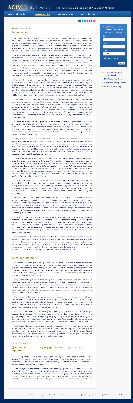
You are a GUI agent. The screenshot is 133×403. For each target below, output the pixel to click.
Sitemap (87, 395)
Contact (98, 395)
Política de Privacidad (112, 58)
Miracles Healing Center (115, 82)
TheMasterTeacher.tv (114, 79)
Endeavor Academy (112, 86)
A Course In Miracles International (113, 73)
